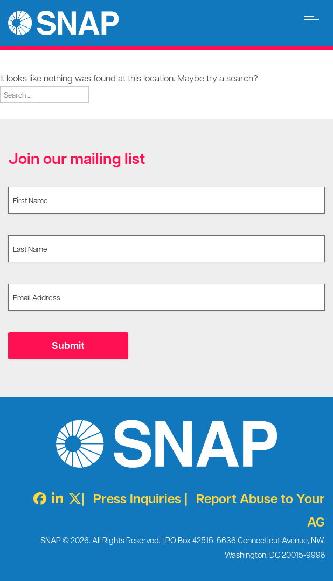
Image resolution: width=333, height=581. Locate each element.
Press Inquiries (137, 498)
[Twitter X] (72, 498)
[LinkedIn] (54, 498)
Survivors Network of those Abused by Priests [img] (63, 23)
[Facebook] (37, 498)
